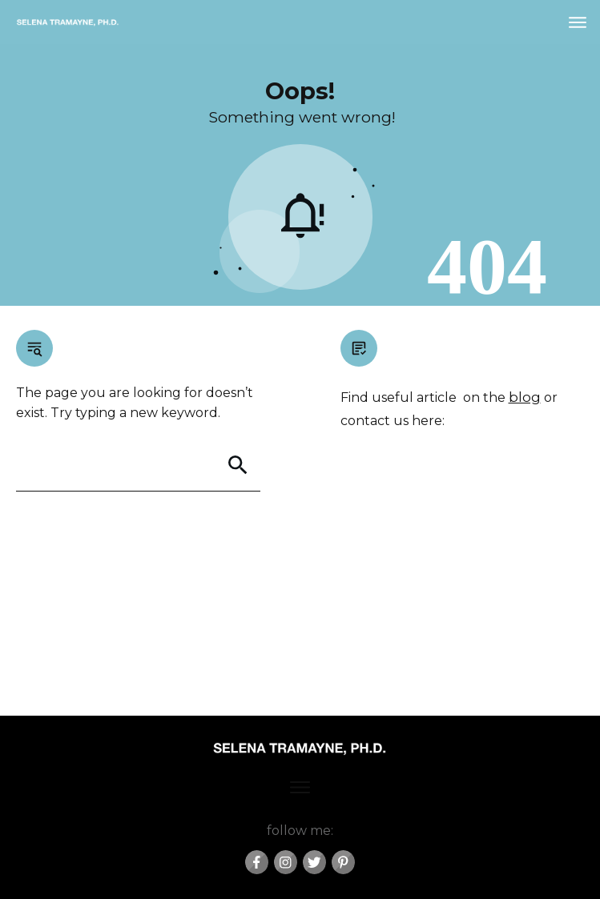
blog (525, 397)
